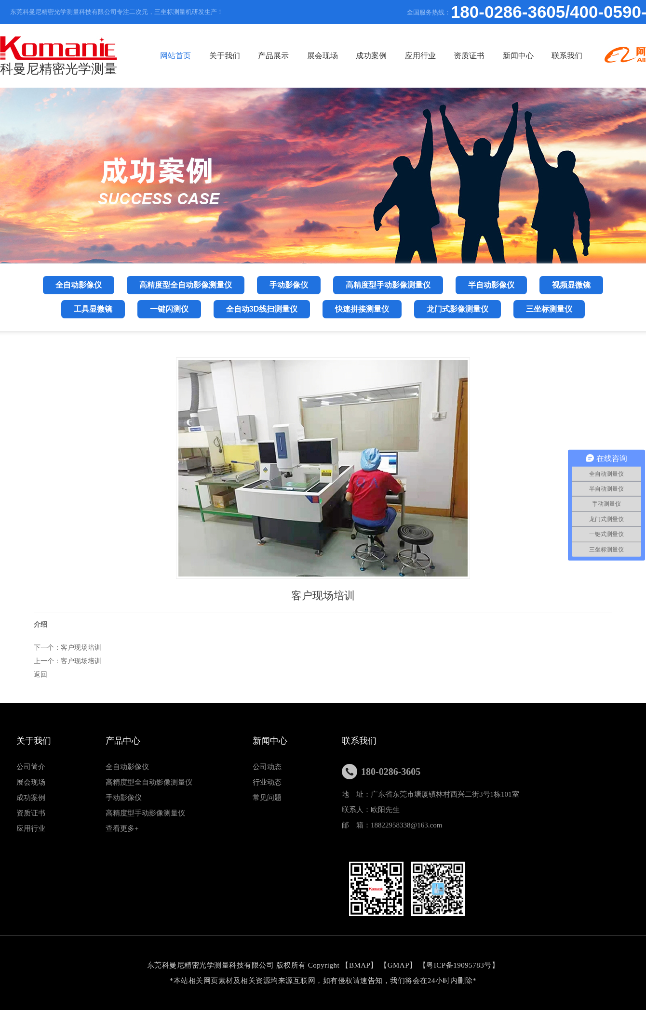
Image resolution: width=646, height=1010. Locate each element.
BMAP (360, 965)
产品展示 (273, 56)
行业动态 (267, 782)
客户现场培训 (81, 647)
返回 (40, 674)
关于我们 (224, 56)
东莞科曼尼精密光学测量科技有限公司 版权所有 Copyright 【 (248, 965)
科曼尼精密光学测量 (58, 56)
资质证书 (469, 56)
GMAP (398, 965)
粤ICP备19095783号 (458, 965)
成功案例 (371, 56)
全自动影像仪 (127, 767)
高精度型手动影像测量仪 (145, 813)
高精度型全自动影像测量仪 (149, 782)
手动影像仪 (124, 797)
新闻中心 (518, 56)
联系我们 (567, 56)
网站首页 (175, 56)
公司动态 (267, 767)
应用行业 (420, 56)
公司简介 (30, 767)
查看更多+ (122, 828)
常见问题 (267, 797)
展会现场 (322, 56)
